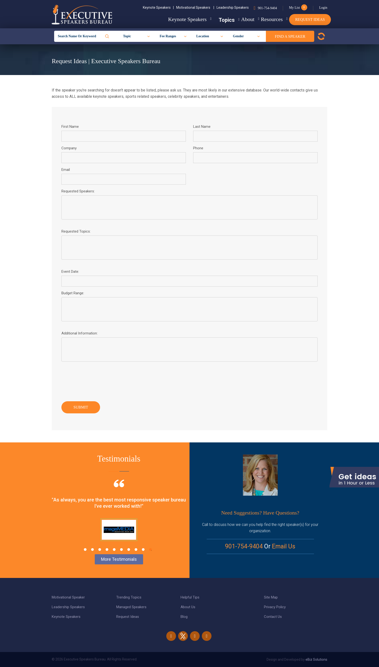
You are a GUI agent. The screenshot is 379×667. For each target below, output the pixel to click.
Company (69, 148)
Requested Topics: (76, 231)
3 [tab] (99, 549)
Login (323, 7)
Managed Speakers (131, 607)
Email (65, 169)
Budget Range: (72, 293)
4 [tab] (107, 549)
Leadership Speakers (233, 7)
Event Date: (70, 271)
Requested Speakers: (78, 191)
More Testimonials (119, 559)
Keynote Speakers (158, 7)
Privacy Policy (275, 607)
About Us (188, 607)
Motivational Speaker (68, 597)
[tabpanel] (119, 516)
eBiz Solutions (316, 659)
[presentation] (98, 380)
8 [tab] (136, 549)
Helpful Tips (190, 597)
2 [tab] (92, 549)
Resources (266, 19)
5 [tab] (114, 549)
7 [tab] (128, 549)
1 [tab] (85, 549)
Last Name (202, 126)
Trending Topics (128, 597)
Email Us (283, 546)
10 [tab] (150, 549)
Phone (198, 148)
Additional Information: (79, 333)
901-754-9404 (267, 8)
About (236, 19)
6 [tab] (121, 549)
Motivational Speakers (195, 7)
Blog (184, 616)
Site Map (271, 597)
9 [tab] (143, 549)
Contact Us (273, 616)
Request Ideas (310, 19)
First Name (70, 126)
